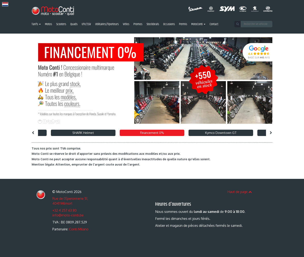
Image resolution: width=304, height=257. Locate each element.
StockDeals (153, 24)
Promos (137, 24)
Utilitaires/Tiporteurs (107, 24)
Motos (48, 24)
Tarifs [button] (36, 24)
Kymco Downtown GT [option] (221, 133)
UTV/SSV (86, 24)
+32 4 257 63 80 (64, 210)
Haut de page (239, 192)
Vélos (126, 24)
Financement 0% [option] (152, 133)
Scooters (61, 24)
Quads (73, 24)
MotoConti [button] (198, 24)
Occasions (169, 24)
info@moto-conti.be (68, 215)
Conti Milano (78, 229)
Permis (183, 24)
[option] (152, 81)
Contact (214, 24)
